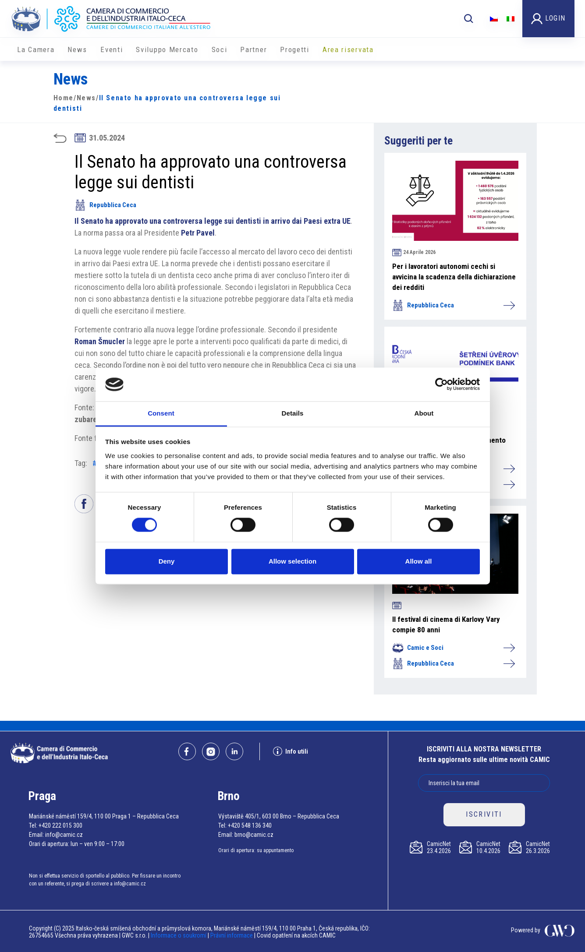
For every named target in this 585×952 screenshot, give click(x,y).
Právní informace (231, 935)
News (77, 49)
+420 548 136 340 (250, 825)
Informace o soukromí (179, 935)
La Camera (35, 49)
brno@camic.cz (253, 834)
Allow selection (292, 561)
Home (63, 98)
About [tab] (424, 413)
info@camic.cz (64, 834)
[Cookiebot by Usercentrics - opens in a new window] (441, 384)
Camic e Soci (453, 647)
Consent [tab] (161, 413)
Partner (253, 49)
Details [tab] (293, 413)
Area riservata (348, 49)
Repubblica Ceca (105, 205)
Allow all (418, 561)
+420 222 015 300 (60, 825)
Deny (167, 561)
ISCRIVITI (484, 814)
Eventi (111, 49)
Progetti (294, 49)
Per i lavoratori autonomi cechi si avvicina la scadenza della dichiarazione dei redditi (454, 277)
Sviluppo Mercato (167, 49)
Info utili (290, 751)
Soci (219, 49)
